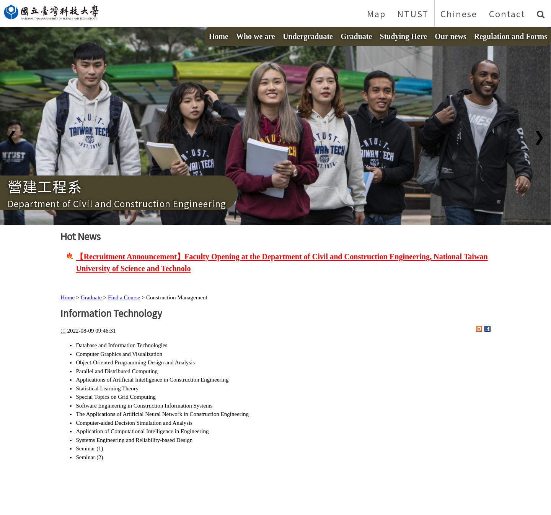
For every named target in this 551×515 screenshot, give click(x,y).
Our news (450, 36)
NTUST (413, 13)
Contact (507, 13)
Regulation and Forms (510, 36)
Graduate (356, 36)
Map (376, 13)
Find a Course (124, 297)
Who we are (255, 36)
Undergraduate (308, 36)
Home (218, 36)
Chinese (458, 13)
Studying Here (403, 36)
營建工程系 (45, 186)
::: (62, 330)
